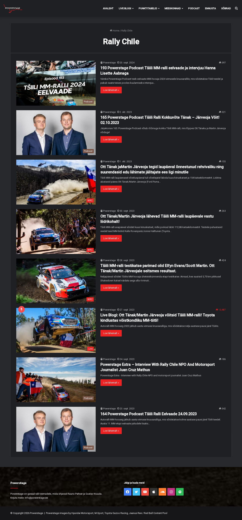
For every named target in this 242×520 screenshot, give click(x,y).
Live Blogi (125, 8)
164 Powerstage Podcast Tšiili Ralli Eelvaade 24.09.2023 (148, 414)
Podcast (194, 8)
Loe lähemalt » (111, 90)
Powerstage (109, 62)
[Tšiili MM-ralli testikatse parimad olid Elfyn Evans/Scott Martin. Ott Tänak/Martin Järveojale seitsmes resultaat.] (56, 280)
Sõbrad (226, 8)
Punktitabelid (148, 8)
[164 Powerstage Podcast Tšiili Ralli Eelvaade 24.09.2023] (56, 429)
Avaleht (108, 8)
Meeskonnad (172, 8)
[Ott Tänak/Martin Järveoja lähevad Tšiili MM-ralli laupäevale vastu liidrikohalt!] (56, 231)
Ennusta (210, 8)
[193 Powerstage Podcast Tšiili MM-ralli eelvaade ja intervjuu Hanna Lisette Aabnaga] (56, 83)
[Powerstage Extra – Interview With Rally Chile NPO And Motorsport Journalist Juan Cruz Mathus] (56, 379)
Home (114, 30)
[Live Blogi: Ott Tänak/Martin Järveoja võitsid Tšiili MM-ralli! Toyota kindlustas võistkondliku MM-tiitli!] (56, 330)
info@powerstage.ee (36, 497)
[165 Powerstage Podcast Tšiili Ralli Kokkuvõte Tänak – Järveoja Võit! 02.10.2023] (56, 132)
